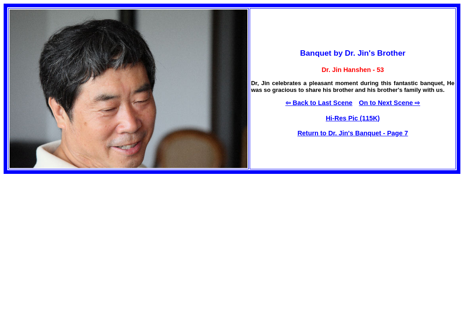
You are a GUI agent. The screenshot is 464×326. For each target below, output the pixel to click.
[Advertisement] (80, 237)
